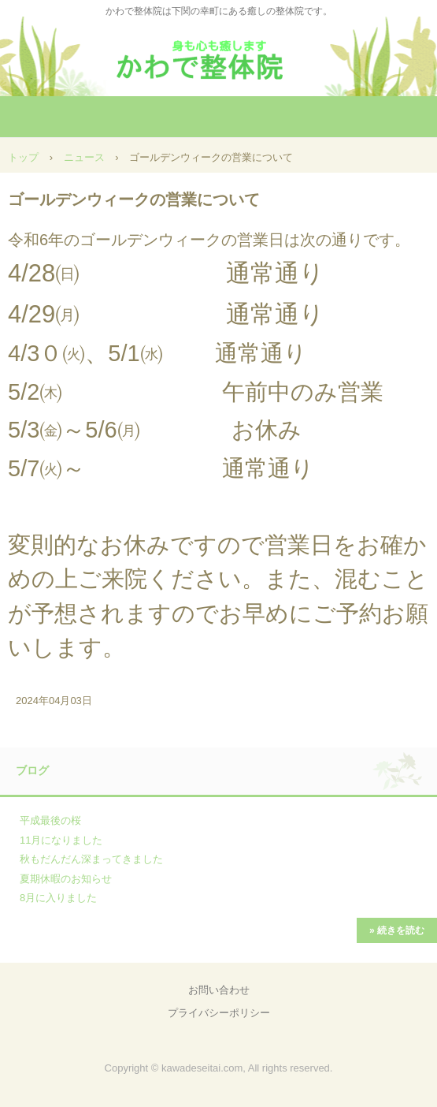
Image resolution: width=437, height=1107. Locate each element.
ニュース (84, 157)
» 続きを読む (396, 930)
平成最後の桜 (50, 820)
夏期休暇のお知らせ (66, 879)
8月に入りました (58, 898)
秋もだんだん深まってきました (91, 859)
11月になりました (61, 840)
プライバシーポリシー (219, 1013)
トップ (23, 157)
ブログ (32, 770)
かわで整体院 (219, 54)
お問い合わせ (219, 990)
